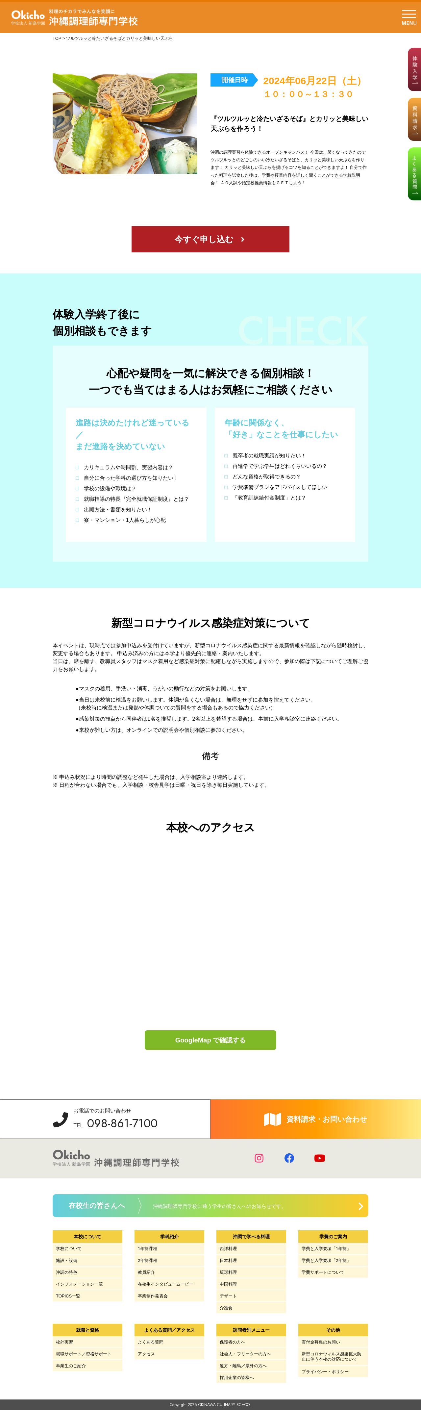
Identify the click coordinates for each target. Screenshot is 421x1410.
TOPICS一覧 (68, 1296)
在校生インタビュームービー (165, 1284)
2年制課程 (147, 1260)
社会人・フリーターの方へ (245, 1353)
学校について (69, 1248)
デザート (228, 1296)
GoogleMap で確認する (210, 1040)
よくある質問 (150, 1342)
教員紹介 (146, 1272)
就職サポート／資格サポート (83, 1353)
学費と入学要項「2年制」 (326, 1260)
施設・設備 (66, 1260)
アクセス (146, 1353)
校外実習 (64, 1342)
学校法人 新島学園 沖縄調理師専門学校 (75, 17)
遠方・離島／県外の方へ (243, 1365)
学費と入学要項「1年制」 (326, 1248)
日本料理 (228, 1260)
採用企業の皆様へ (237, 1377)
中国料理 (228, 1284)
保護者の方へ (232, 1342)
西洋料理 (228, 1248)
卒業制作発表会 (153, 1296)
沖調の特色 (66, 1272)
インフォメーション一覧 (79, 1284)
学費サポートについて (323, 1272)
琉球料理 (228, 1272)
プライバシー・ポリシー (325, 1371)
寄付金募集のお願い (321, 1342)
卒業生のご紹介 (71, 1365)
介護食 (226, 1307)
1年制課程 (147, 1248)
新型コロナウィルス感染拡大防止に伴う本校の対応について (331, 1356)
